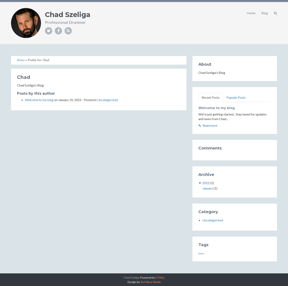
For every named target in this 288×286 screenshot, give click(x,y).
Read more (207, 125)
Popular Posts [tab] (236, 97)
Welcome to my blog (39, 100)
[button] (275, 13)
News (201, 253)
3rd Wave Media (151, 282)
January (207, 188)
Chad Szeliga (67, 14)
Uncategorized (107, 100)
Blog (264, 13)
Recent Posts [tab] (211, 97)
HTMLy (160, 277)
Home (251, 13)
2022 (205, 183)
